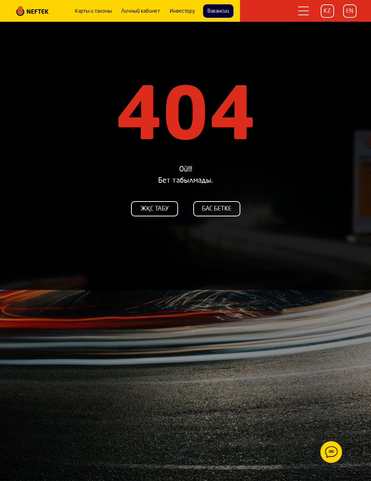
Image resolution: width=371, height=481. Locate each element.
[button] (303, 11)
